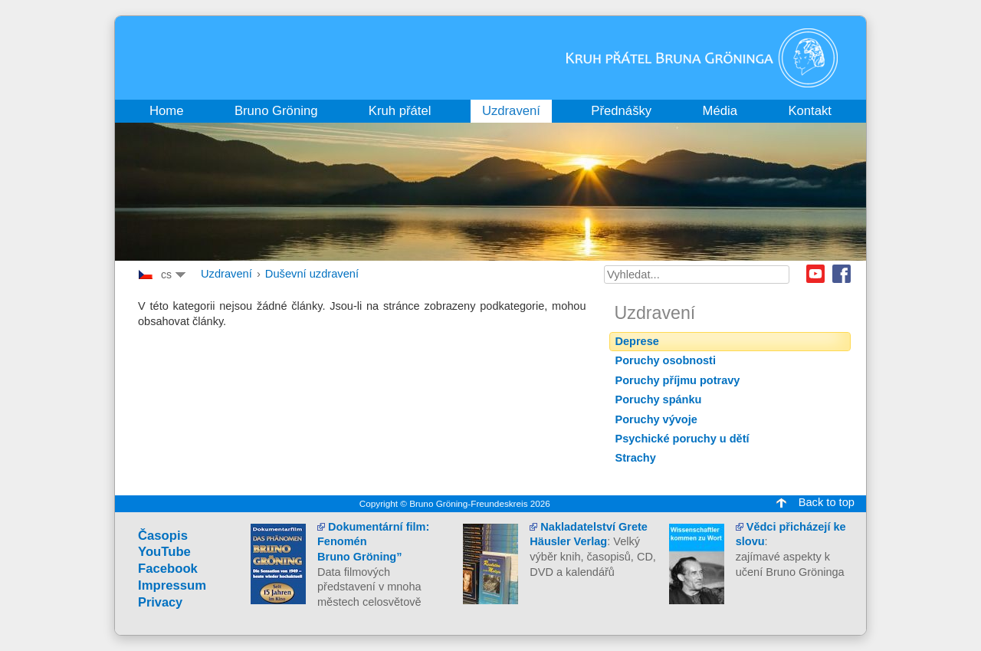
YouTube (164, 551)
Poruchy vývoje (656, 419)
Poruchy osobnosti (665, 360)
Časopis (163, 535)
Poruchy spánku (658, 399)
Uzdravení (226, 274)
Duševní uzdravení (312, 274)
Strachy (635, 458)
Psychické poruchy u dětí (682, 438)
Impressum (172, 585)
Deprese (637, 341)
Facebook (841, 274)
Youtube (815, 274)
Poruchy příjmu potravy (677, 380)
